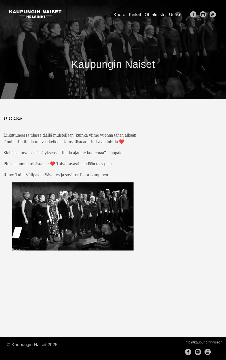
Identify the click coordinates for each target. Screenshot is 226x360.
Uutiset (176, 14)
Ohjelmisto (155, 14)
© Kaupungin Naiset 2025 (32, 344)
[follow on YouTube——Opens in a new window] (213, 15)
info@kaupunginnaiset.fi (203, 342)
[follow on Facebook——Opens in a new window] (194, 15)
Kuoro (119, 14)
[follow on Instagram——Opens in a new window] (204, 15)
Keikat (135, 14)
